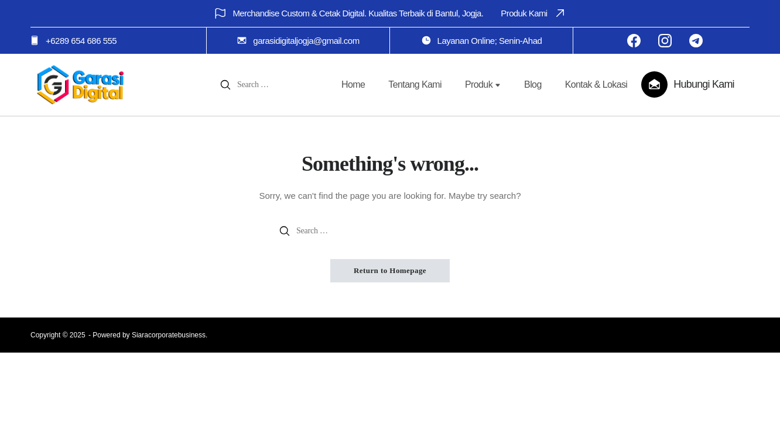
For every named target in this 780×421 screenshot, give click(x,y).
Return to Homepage (390, 270)
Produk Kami (533, 13)
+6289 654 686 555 (81, 41)
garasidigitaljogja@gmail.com (306, 41)
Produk (483, 84)
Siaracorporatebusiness (169, 335)
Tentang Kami (415, 84)
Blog (533, 84)
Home (353, 84)
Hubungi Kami (703, 84)
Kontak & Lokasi (596, 84)
